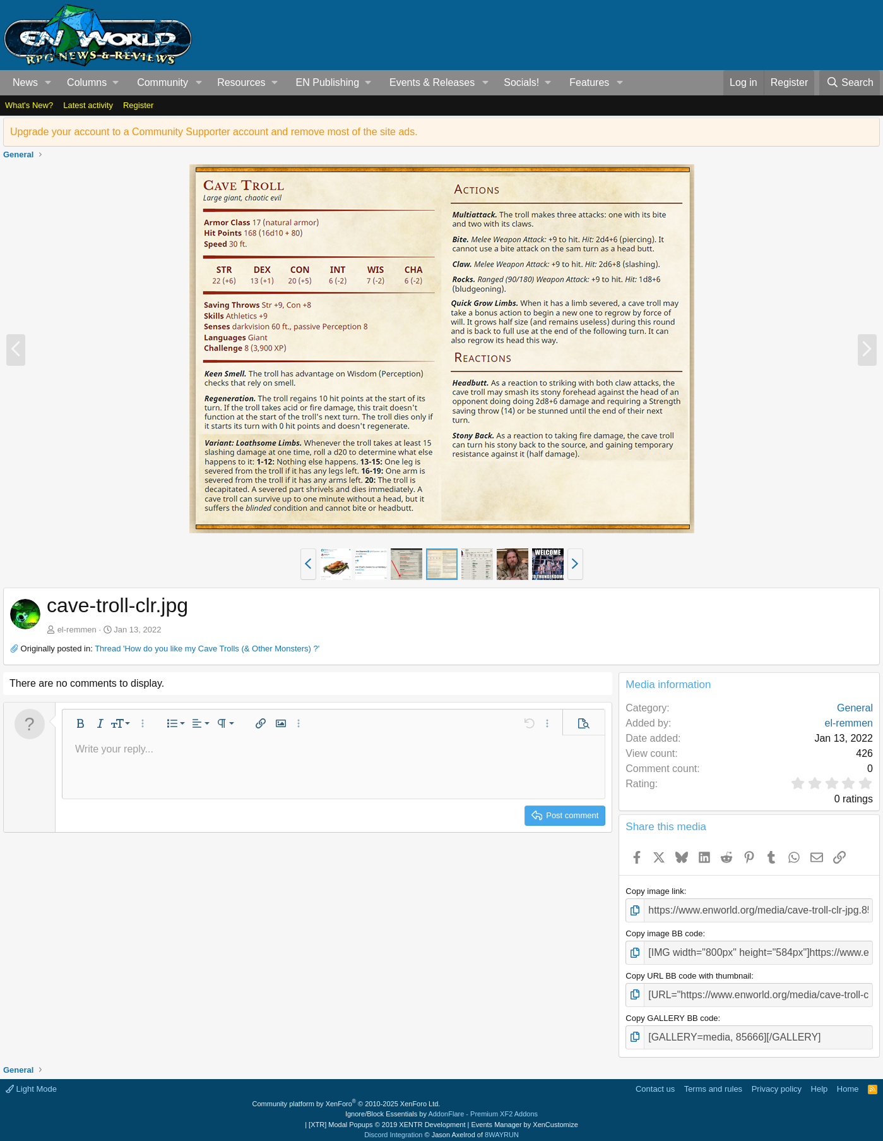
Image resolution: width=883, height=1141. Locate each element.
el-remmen (77, 629)
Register (138, 105)
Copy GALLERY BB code (671, 1010)
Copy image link (654, 891)
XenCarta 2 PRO (393, 1134)
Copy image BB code (663, 931)
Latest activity (88, 105)
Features (589, 82)
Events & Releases (432, 82)
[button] (48, 82)
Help (819, 1078)
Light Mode (31, 1078)
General (855, 708)
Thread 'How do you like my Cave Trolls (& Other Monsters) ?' (207, 648)
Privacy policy (777, 1078)
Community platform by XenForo (346, 1092)
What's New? (29, 105)
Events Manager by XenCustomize (524, 1113)
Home (848, 1078)
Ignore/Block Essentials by (441, 1103)
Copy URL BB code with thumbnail (688, 970)
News (25, 82)
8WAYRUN (502, 1124)
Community (162, 82)
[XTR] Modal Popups (387, 1113)
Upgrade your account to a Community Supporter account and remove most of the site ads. (214, 131)
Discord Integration (393, 1124)
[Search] (849, 82)
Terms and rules (713, 1078)
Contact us (655, 1078)
